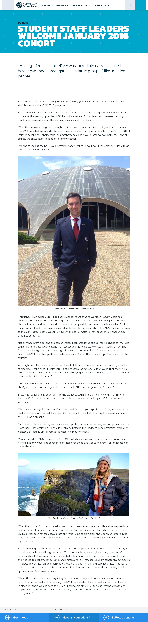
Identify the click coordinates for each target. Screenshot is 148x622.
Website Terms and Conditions (69, 610)
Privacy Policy (34, 610)
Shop (107, 5)
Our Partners (76, 5)
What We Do (47, 5)
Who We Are (62, 5)
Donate (98, 5)
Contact (88, 5)
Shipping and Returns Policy (48, 610)
